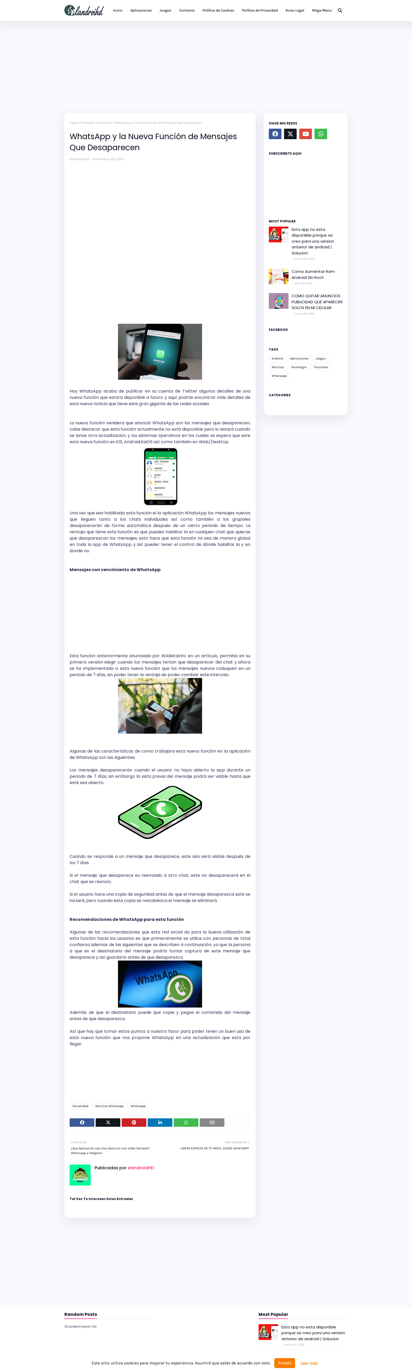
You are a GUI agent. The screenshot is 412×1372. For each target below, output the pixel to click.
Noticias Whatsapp (109, 1106)
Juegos (321, 358)
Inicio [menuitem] (117, 10)
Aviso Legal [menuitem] (295, 10)
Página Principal (82, 122)
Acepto (284, 1363)
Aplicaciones (299, 358)
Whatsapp (138, 1106)
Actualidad (104, 122)
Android (277, 358)
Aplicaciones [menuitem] (141, 10)
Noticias (278, 367)
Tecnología (299, 367)
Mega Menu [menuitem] (322, 10)
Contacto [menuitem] (187, 10)
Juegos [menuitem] (165, 10)
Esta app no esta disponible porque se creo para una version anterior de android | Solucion (313, 241)
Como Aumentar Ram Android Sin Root (313, 274)
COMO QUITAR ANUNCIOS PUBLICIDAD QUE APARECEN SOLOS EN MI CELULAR (317, 301)
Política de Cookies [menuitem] (218, 10)
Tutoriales (321, 367)
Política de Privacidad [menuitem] (260, 10)
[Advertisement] (206, 65)
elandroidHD (80, 159)
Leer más (309, 1363)
